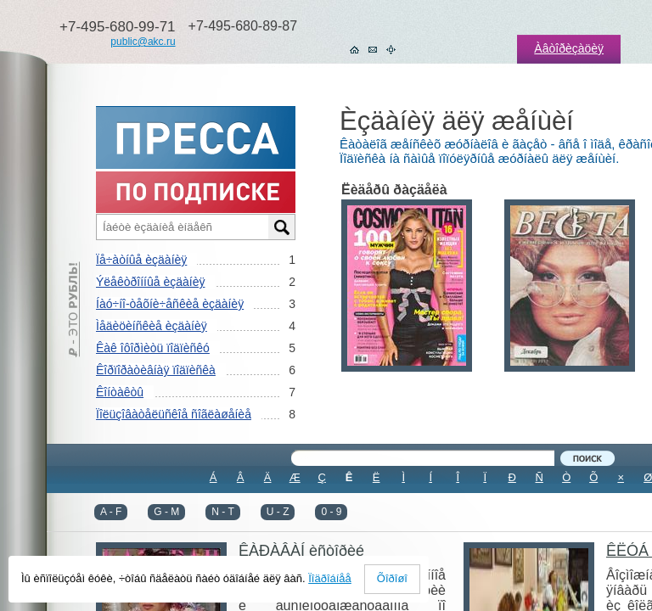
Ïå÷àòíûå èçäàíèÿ (141, 259)
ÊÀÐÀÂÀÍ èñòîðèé (301, 550)
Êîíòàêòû (119, 392)
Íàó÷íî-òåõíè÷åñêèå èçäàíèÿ (170, 304)
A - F (110, 512)
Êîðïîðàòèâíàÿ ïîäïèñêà (156, 370)
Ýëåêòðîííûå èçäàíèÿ (150, 282)
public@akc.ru (142, 42)
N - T (222, 512)
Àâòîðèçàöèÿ (569, 48)
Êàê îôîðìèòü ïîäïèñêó (153, 348)
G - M (166, 512)
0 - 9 (331, 512)
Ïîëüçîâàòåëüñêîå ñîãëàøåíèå (173, 414)
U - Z (278, 512)
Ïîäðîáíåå (329, 578)
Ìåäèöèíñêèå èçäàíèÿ (151, 326)
